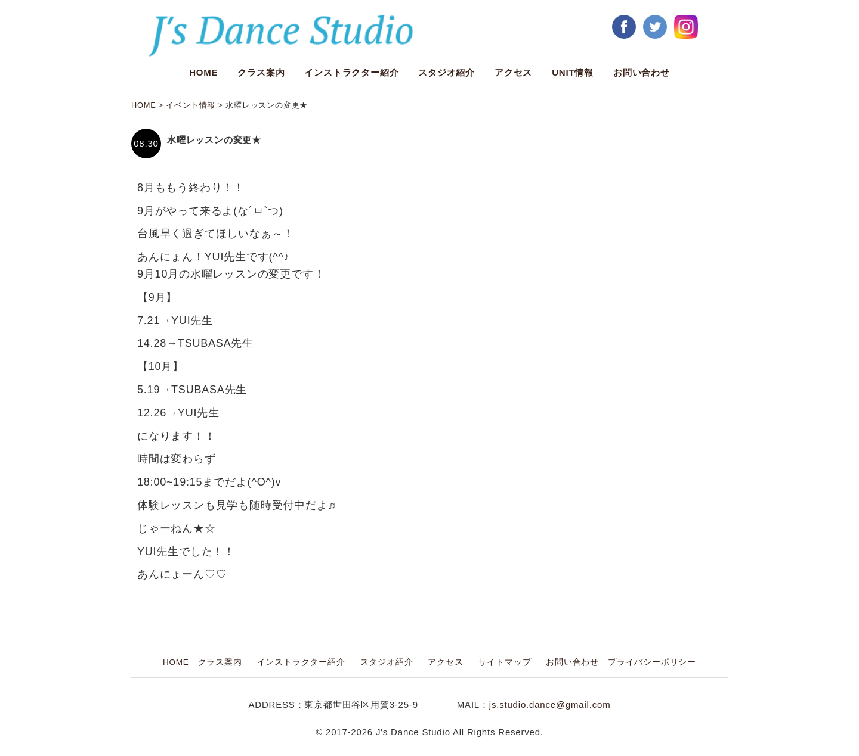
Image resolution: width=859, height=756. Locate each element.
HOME (203, 72)
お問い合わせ (641, 72)
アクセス (513, 72)
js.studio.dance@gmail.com (550, 704)
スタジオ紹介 (446, 72)
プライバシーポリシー (652, 662)
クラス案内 (261, 72)
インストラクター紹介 (351, 72)
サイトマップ (505, 662)
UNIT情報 (573, 72)
